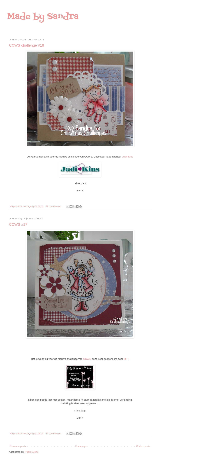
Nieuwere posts (18, 446)
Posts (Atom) (31, 452)
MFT (126, 358)
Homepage (81, 446)
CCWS (87, 358)
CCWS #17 (18, 224)
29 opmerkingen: (54, 206)
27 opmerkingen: (54, 433)
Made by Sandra (42, 16)
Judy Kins (127, 156)
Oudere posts (143, 446)
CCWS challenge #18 (26, 45)
